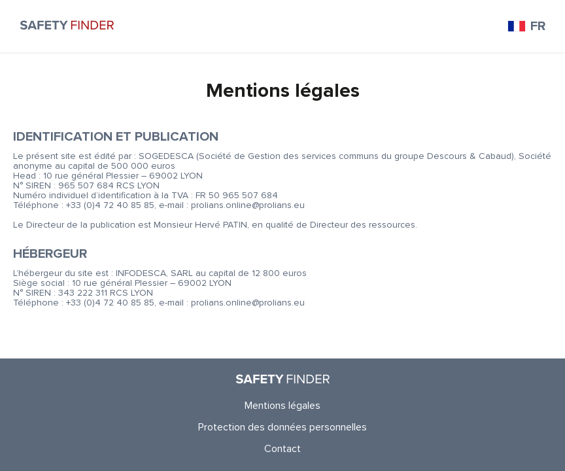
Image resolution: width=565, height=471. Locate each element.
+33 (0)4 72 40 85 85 (110, 205)
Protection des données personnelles (282, 427)
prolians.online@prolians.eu (248, 205)
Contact (282, 448)
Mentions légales (282, 405)
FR (526, 26)
